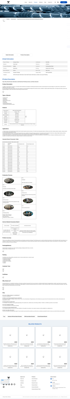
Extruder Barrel (13, 19)
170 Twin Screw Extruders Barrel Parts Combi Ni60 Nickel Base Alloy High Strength (60, 344)
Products (8, 19)
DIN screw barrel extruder (29, 316)
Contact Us (22, 387)
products (35, 2)
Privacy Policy (5, 396)
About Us (22, 378)
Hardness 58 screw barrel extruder (15, 316)
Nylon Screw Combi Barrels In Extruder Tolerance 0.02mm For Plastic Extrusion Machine (26, 344)
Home (26, 2)
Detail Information (10, 54)
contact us (50, 2)
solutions (41, 2)
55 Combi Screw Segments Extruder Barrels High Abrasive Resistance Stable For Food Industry (43, 344)
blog (45, 2)
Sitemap (9, 396)
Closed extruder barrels (42, 316)
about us (30, 2)
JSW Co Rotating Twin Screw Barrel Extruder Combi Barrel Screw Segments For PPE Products (26, 366)
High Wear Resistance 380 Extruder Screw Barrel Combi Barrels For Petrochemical (10, 344)
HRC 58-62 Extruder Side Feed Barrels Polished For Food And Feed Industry (60, 366)
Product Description (25, 54)
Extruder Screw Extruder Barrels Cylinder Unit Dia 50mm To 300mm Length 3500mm (10, 366)
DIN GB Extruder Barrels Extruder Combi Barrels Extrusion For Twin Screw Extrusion (43, 366)
